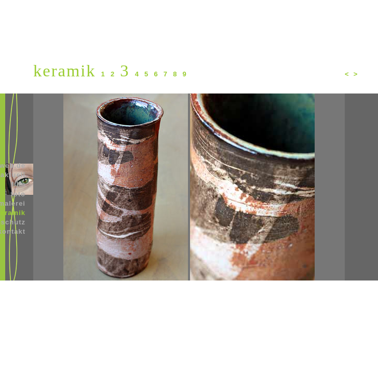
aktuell (13, 175)
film (18, 184)
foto (17, 194)
